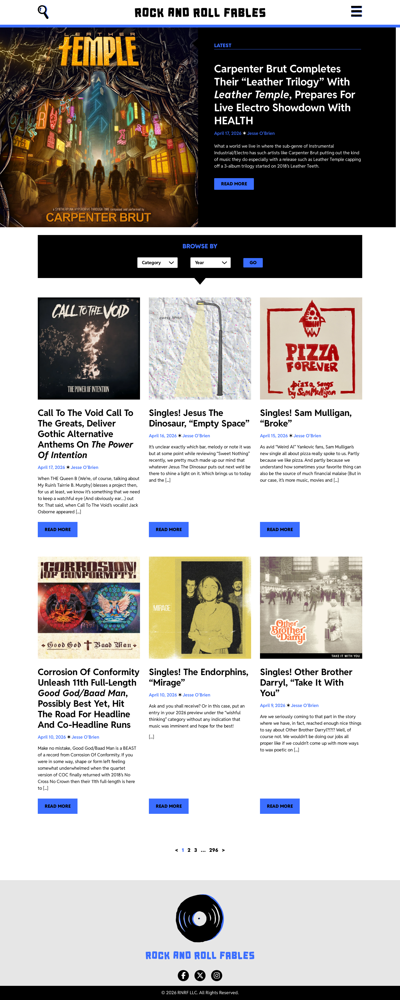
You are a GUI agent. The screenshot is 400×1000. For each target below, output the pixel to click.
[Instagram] (216, 975)
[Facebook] (183, 975)
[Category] (157, 262)
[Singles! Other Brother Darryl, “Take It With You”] (311, 685)
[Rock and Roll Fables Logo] (200, 927)
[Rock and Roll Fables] (198, 12)
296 (213, 850)
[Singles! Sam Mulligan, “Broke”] (311, 417)
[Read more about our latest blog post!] (234, 184)
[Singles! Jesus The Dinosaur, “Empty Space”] (200, 417)
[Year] (210, 262)
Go (253, 263)
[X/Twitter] (200, 975)
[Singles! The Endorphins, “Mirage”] (200, 685)
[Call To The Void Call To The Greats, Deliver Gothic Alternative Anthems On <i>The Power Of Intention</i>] (89, 417)
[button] (43, 12)
